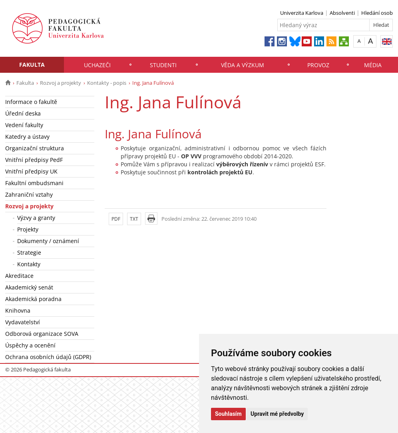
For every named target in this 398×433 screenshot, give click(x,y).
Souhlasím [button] (228, 414)
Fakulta (32, 64)
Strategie (29, 252)
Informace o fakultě (31, 102)
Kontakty (28, 264)
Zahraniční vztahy (29, 194)
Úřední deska (23, 113)
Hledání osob (377, 12)
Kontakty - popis (106, 82)
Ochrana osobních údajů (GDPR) (48, 357)
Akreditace (19, 275)
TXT (134, 219)
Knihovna (17, 310)
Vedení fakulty (24, 125)
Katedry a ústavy (27, 136)
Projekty (27, 229)
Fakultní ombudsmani (34, 183)
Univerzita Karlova (301, 12)
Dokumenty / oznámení (48, 241)
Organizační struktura (34, 148)
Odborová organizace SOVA (41, 333)
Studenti (163, 65)
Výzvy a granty (36, 217)
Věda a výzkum (242, 65)
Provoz (318, 65)
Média (373, 65)
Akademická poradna (33, 299)
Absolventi (342, 12)
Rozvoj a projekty (60, 82)
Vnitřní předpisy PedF (34, 160)
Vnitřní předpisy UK (31, 171)
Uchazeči (97, 65)
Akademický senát (29, 287)
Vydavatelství (22, 322)
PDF (115, 219)
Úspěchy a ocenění (30, 345)
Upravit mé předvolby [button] (277, 414)
